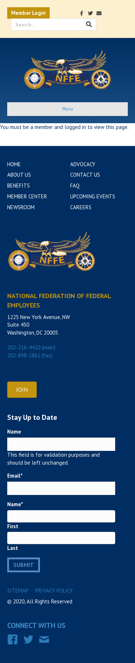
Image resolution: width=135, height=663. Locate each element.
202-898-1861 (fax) (30, 355)
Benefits (18, 185)
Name (14, 431)
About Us (19, 174)
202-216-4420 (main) (31, 347)
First (12, 526)
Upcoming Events (92, 196)
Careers (80, 207)
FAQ (75, 185)
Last (12, 547)
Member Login (28, 12)
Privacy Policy (54, 590)
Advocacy (82, 164)
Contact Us (85, 174)
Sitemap (17, 590)
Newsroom (21, 207)
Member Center (27, 196)
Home (14, 164)
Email (15, 475)
